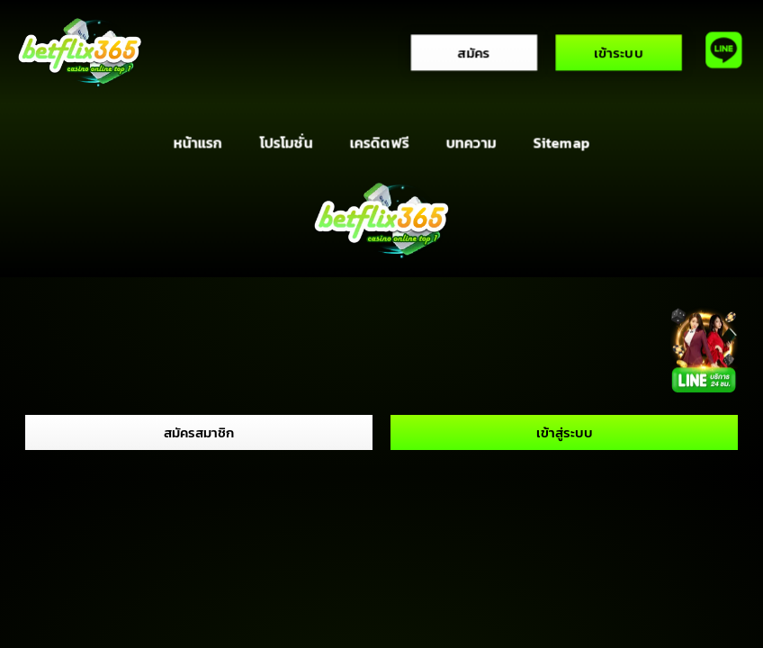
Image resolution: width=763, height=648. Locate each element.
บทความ (470, 142)
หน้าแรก (197, 142)
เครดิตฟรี (378, 142)
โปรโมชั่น (285, 142)
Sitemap (561, 142)
